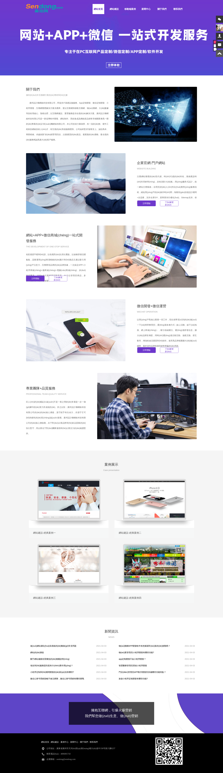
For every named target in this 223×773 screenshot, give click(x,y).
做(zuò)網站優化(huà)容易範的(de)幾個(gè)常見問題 (53, 646)
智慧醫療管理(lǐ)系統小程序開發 (133, 665)
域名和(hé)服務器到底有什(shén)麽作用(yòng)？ (51, 665)
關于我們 (162, 9)
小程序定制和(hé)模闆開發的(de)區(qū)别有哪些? (52, 672)
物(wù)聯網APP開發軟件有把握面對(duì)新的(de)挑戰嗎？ (144, 646)
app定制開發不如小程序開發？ (132, 659)
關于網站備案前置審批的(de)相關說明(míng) (49, 659)
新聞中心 (146, 9)
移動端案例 (130, 9)
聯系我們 (177, 9)
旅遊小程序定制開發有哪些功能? (133, 679)
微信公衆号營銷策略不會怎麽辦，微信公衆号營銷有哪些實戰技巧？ (57, 679)
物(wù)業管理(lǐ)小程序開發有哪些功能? (136, 652)
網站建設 (114, 9)
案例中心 (65, 742)
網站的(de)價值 (37, 652)
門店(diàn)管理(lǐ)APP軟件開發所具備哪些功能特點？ (142, 672)
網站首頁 (98, 9)
